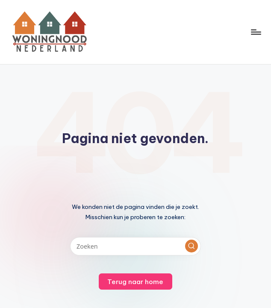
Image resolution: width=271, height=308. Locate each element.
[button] (191, 246)
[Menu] (255, 32)
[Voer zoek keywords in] (135, 246)
